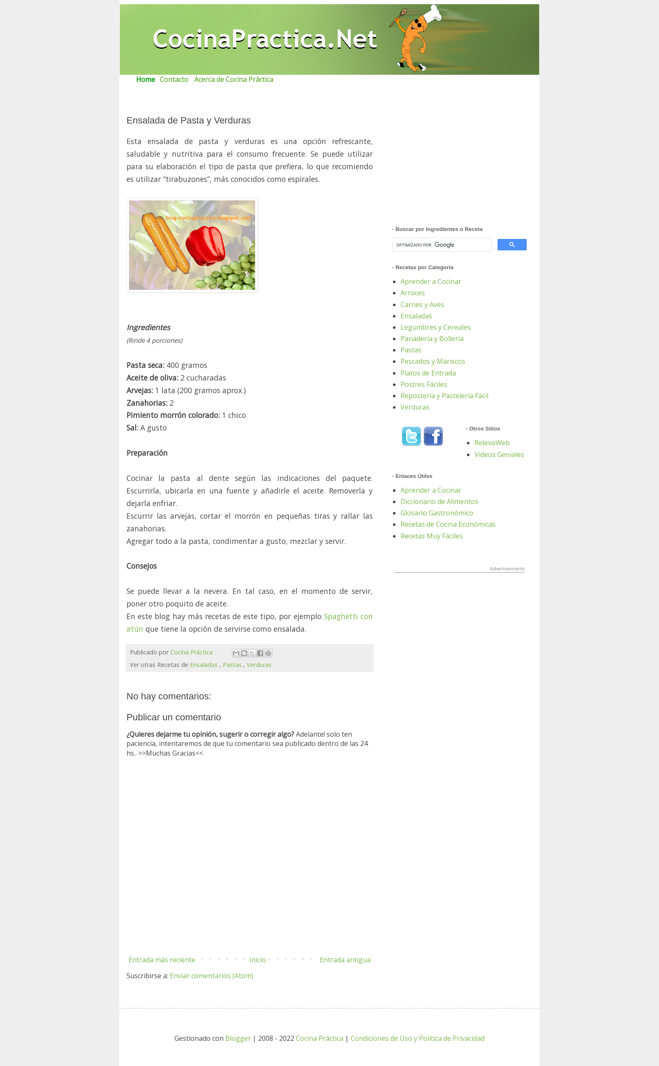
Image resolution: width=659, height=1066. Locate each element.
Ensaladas (204, 665)
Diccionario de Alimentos (439, 501)
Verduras (259, 665)
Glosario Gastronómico (437, 512)
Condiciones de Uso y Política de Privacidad (418, 1038)
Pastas (232, 665)
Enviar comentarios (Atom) (211, 975)
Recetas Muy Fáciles (432, 536)
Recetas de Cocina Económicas (448, 524)
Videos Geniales (499, 454)
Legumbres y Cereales (436, 327)
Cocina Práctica (191, 652)
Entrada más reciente (162, 959)
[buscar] (441, 245)
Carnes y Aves (422, 304)
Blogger (239, 1038)
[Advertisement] (459, 160)
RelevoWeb (492, 442)
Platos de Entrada (428, 373)
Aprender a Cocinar (431, 281)
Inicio (257, 959)
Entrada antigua (345, 959)
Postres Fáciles (424, 384)
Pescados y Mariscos (433, 361)
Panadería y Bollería (432, 338)
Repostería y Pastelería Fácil (444, 395)
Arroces (413, 292)
